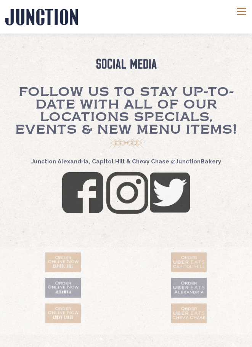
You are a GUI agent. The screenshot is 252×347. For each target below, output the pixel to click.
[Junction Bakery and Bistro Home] (41, 16)
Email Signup (126, 338)
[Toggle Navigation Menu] (241, 11)
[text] (63, 263)
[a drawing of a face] (63, 289)
